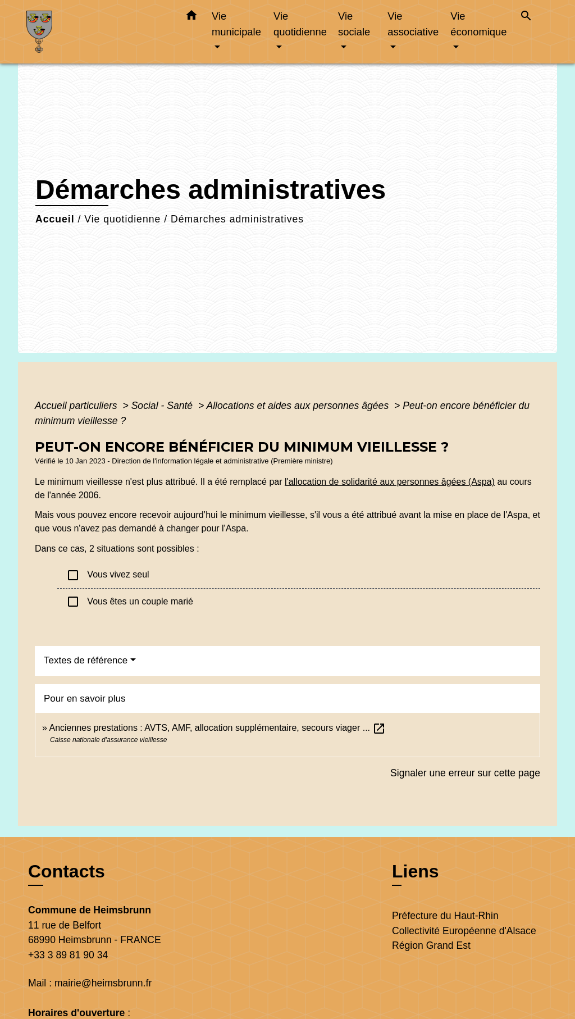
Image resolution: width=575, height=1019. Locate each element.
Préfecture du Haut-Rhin (445, 915)
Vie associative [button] (413, 24)
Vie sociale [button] (354, 24)
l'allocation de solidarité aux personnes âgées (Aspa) (390, 481)
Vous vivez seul (107, 575)
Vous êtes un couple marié (129, 601)
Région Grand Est (431, 945)
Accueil (55, 219)
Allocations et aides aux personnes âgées (298, 405)
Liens (415, 871)
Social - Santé (163, 405)
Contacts (66, 871)
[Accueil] (96, 32)
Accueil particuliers (77, 405)
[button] (191, 17)
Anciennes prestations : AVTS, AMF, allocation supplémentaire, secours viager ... (217, 728)
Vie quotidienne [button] (300, 24)
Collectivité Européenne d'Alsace (464, 930)
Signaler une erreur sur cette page (465, 773)
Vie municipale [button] (236, 24)
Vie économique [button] (478, 24)
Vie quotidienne (122, 219)
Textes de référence (85, 660)
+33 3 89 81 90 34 (68, 955)
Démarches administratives (237, 219)
